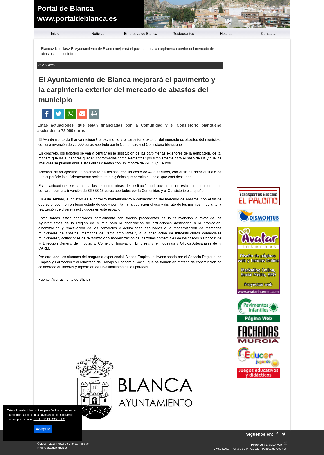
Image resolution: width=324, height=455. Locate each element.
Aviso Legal (221, 448)
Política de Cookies (274, 448)
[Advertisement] (130, 317)
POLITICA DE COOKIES (49, 419)
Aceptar (42, 429)
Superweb (275, 444)
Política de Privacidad (245, 448)
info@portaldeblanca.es (52, 447)
